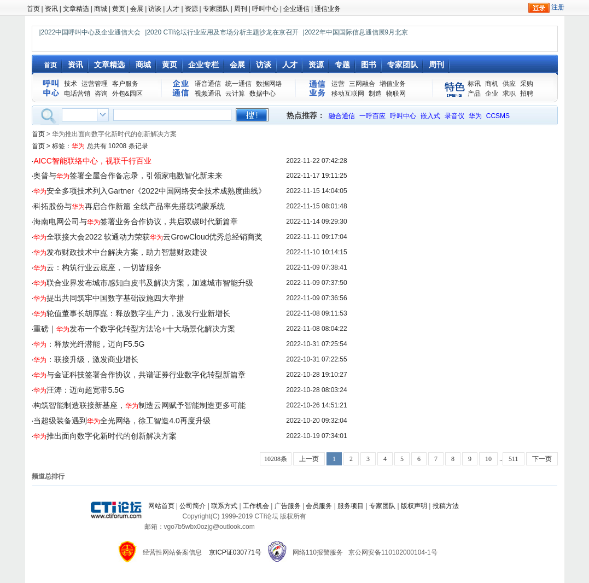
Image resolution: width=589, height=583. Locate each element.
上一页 (309, 459)
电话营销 (77, 93)
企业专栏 (203, 64)
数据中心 (262, 93)
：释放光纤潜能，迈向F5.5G (88, 344)
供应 (509, 84)
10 (488, 459)
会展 (136, 9)
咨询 (101, 93)
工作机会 (256, 506)
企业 (491, 93)
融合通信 (342, 116)
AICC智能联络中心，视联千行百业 (92, 160)
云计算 (235, 93)
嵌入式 (430, 116)
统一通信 (238, 84)
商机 (491, 84)
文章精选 (76, 9)
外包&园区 (127, 93)
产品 (474, 93)
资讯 (51, 9)
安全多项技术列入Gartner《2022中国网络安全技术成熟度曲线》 (149, 190)
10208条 (275, 459)
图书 (368, 64)
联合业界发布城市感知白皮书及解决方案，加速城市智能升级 (143, 282)
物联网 (396, 93)
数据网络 (269, 84)
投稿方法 (446, 506)
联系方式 (224, 506)
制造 (375, 93)
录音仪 (454, 116)
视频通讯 (208, 93)
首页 (33, 9)
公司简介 (192, 506)
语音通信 (208, 84)
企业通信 (296, 9)
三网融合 (362, 84)
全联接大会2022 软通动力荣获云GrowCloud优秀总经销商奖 (148, 236)
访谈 (154, 9)
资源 (191, 9)
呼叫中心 (265, 9)
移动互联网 (347, 93)
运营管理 (94, 84)
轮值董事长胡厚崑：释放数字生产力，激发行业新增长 (131, 313)
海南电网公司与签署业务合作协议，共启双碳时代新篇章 (135, 221)
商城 (100, 9)
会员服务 (319, 506)
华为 (475, 116)
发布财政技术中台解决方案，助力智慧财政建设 (120, 252)
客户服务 (125, 84)
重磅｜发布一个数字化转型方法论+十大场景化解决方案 (134, 328)
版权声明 (414, 506)
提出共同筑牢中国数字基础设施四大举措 (108, 298)
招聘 (526, 93)
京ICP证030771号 (235, 552)
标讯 (474, 84)
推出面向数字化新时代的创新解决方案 (105, 436)
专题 (342, 64)
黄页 (118, 9)
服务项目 (350, 506)
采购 (526, 84)
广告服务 (288, 506)
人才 (172, 9)
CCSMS (498, 116)
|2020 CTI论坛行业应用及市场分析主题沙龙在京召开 (221, 32)
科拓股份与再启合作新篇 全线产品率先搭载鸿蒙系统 (129, 206)
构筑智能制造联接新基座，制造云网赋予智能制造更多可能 (139, 405)
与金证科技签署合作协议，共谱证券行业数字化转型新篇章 (139, 374)
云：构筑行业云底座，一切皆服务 (97, 267)
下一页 (542, 459)
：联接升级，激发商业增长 (85, 359)
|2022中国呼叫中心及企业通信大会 (90, 32)
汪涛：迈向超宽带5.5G (78, 390)
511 (513, 459)
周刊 (240, 9)
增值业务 (393, 84)
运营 (338, 84)
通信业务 (327, 9)
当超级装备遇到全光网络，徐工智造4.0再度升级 (121, 420)
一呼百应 (372, 116)
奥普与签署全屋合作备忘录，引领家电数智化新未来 (128, 175)
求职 (509, 93)
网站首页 (161, 506)
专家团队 (216, 9)
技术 (70, 84)
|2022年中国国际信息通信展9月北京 (356, 32)
